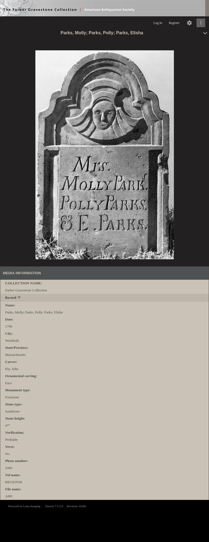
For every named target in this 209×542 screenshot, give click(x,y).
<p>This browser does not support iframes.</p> (104, 520)
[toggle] (19, 298)
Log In (157, 23)
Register (174, 23)
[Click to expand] (200, 23)
